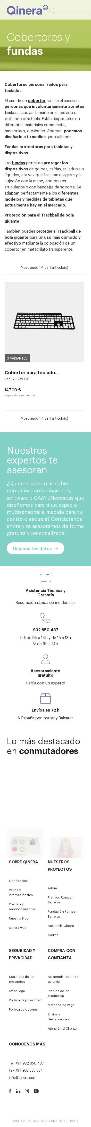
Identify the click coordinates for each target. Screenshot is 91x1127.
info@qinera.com (22, 1077)
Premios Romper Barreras (60, 899)
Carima (53, 935)
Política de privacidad (25, 1000)
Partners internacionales (21, 892)
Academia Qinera (61, 925)
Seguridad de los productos (21, 978)
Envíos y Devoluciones (58, 1016)
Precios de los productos (59, 993)
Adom (52, 888)
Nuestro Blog (19, 918)
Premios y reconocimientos (22, 906)
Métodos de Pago (61, 1005)
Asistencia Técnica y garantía (63, 978)
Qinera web (17, 927)
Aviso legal (17, 991)
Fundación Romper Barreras (62, 913)
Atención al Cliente (62, 1028)
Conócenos (18, 881)
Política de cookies (23, 1009)
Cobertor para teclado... (32, 372)
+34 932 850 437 (29, 1063)
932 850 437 (45, 629)
